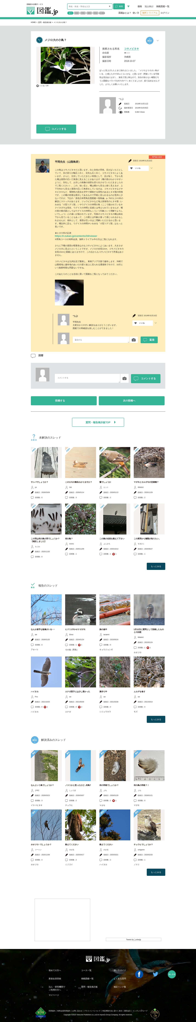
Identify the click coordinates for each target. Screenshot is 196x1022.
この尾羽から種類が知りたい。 (147, 538)
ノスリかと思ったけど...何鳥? (78, 785)
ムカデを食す (139, 691)
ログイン (165, 13)
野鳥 (82, 13)
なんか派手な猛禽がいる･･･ (43, 629)
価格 (140, 6)
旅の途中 (103, 629)
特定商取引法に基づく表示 (112, 1011)
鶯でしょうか (105, 482)
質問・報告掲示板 (44, 22)
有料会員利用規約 (63, 1011)
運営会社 (127, 1011)
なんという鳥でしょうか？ (42, 785)
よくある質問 (120, 978)
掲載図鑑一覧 (162, 6)
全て (70, 13)
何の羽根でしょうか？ (109, 785)
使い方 (136, 13)
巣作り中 (103, 691)
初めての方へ (55, 970)
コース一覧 (86, 970)
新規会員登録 (55, 978)
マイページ (54, 995)
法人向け (149, 6)
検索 (119, 6)
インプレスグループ (140, 1011)
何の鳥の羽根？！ (141, 785)
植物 (76, 13)
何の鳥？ (69, 538)
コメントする (58, 129)
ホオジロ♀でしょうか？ (41, 844)
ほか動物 (102, 13)
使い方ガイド (120, 970)
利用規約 (52, 1011)
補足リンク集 (120, 987)
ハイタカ (35, 691)
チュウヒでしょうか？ (143, 844)
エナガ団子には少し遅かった (77, 691)
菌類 (89, 13)
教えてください (72, 844)
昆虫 (95, 13)
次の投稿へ (129, 400)
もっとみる (156, 566)
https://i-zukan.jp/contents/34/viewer (76, 236)
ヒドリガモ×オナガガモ (75, 629)
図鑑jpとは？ (125, 13)
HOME (33, 22)
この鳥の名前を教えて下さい (111, 538)
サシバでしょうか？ (39, 482)
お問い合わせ (77, 1011)
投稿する (60, 400)
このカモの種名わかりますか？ (78, 482)
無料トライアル (150, 13)
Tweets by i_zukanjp (133, 940)
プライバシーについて (92, 1011)
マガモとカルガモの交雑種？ (146, 482)
